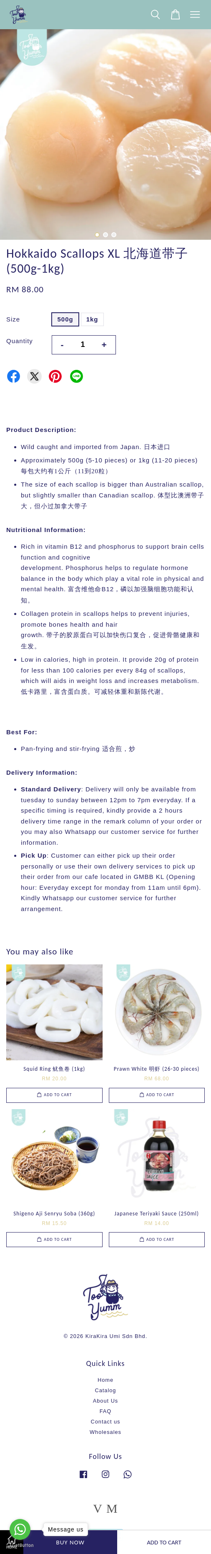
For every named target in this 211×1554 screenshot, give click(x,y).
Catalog (105, 1390)
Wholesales (105, 1432)
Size (13, 319)
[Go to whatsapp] (20, 1529)
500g (65, 319)
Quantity (19, 340)
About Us (105, 1401)
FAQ (106, 1411)
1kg (92, 319)
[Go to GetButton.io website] (20, 1545)
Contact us (106, 1421)
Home (105, 1380)
